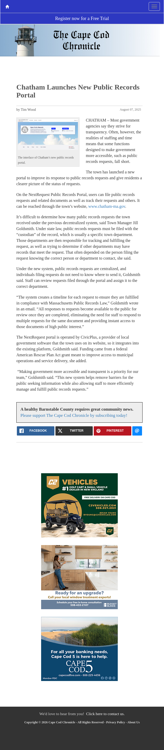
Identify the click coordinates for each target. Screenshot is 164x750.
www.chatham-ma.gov (106, 206)
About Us (133, 722)
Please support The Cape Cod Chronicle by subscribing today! (73, 415)
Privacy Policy (115, 722)
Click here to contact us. (105, 714)
